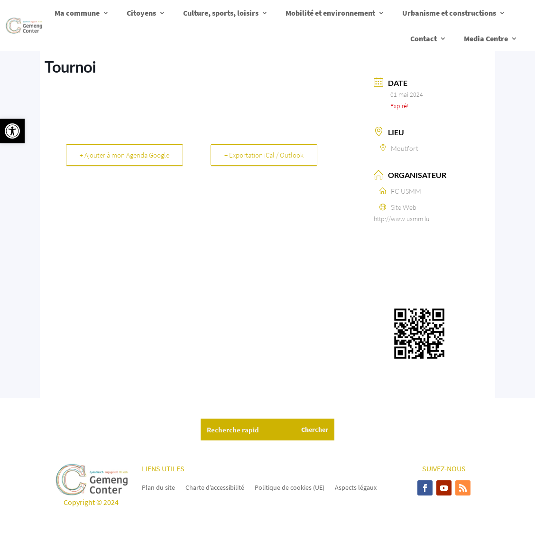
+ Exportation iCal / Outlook (264, 154)
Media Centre (486, 38)
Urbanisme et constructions (449, 13)
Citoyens (141, 13)
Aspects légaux (356, 487)
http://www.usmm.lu (401, 219)
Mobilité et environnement (330, 13)
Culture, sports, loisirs (220, 13)
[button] (12, 131)
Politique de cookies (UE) (289, 487)
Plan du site (158, 487)
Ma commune (77, 13)
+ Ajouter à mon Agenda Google (124, 154)
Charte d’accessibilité (214, 487)
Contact (423, 38)
